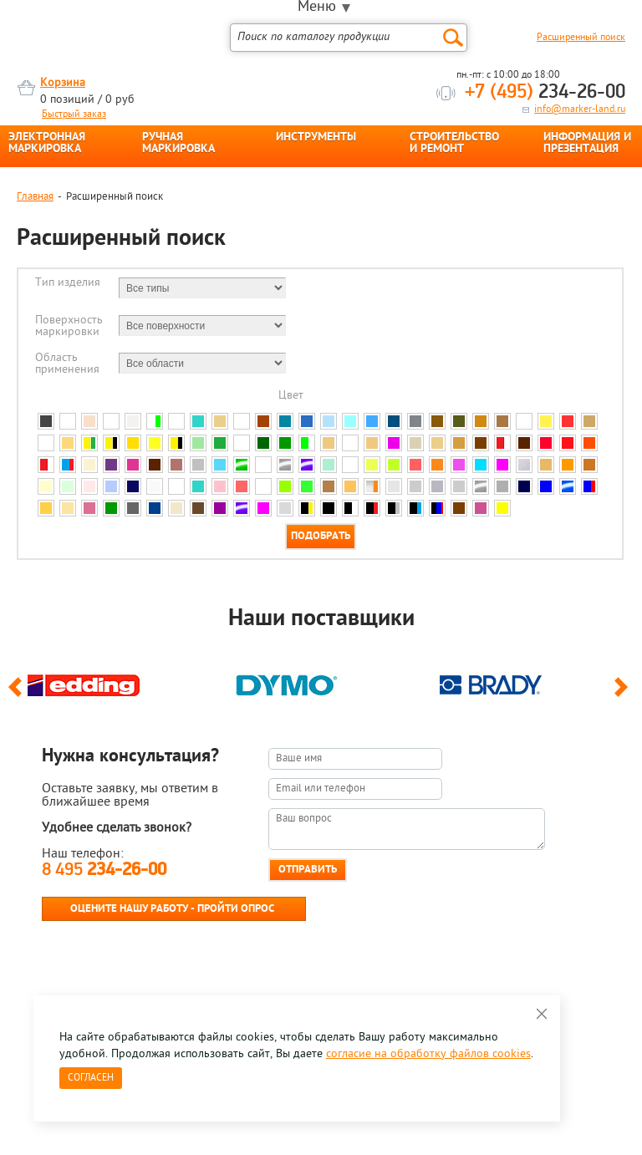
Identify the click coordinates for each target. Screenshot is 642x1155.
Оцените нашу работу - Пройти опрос (172, 909)
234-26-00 (545, 93)
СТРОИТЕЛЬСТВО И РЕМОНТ (454, 143)
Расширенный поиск (581, 37)
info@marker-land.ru (579, 109)
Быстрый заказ (74, 114)
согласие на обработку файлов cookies (428, 1054)
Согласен (91, 1078)
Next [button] (624, 694)
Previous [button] (18, 694)
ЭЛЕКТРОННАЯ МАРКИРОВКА (46, 143)
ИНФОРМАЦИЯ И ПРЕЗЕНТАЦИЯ (587, 143)
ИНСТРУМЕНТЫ (316, 138)
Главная (35, 197)
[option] (118, 681)
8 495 (104, 870)
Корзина (62, 83)
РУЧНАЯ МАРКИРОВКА (178, 143)
